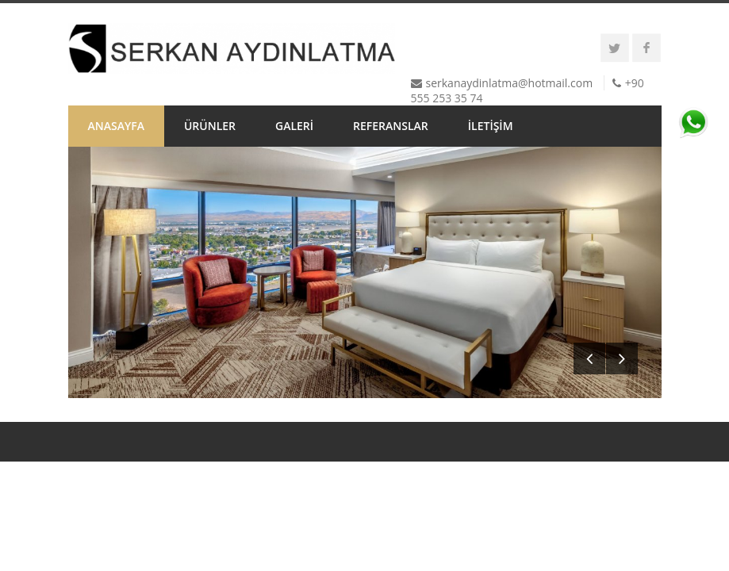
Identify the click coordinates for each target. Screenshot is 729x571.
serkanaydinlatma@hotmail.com (509, 82)
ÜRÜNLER (210, 125)
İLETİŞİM (490, 125)
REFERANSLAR (390, 125)
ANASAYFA (116, 125)
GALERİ (294, 125)
